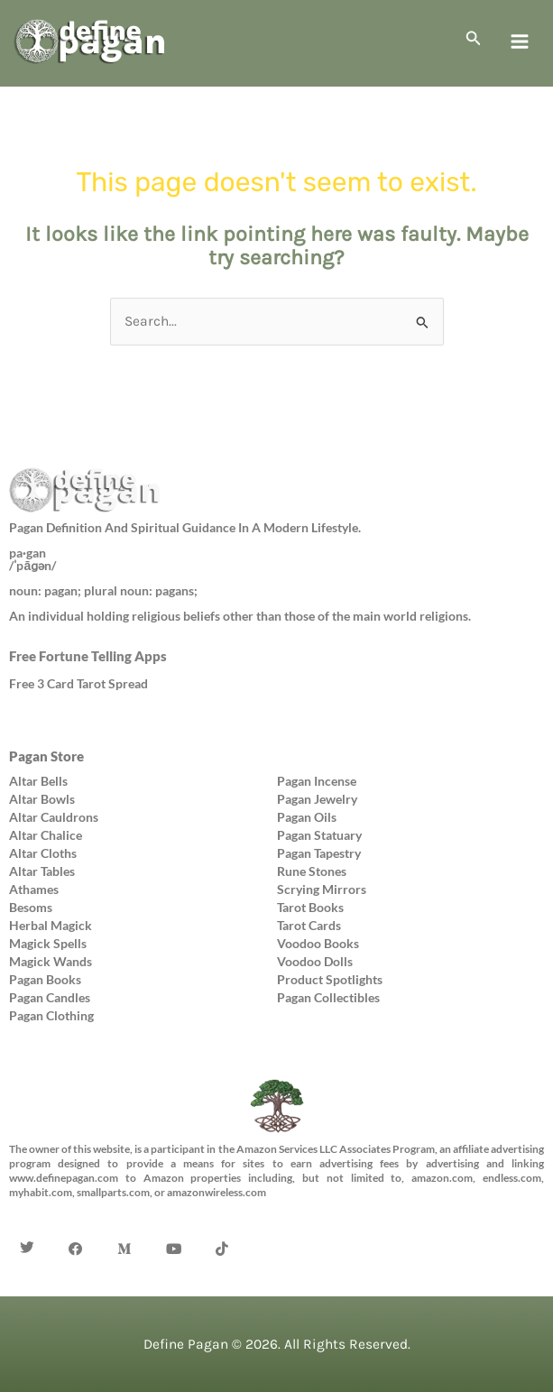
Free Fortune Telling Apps (88, 656)
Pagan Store (46, 756)
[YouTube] (173, 1222)
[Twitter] (27, 1222)
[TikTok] (222, 1222)
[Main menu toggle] (519, 41)
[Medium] (124, 1222)
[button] (473, 39)
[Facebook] (76, 1222)
